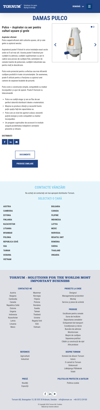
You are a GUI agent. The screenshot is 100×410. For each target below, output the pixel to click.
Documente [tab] (25, 154)
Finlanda (7, 219)
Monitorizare (73, 332)
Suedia (54, 246)
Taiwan (6, 250)
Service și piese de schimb (73, 302)
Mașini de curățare (73, 335)
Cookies (59, 404)
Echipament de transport (73, 323)
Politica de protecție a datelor (73, 379)
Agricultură (24, 356)
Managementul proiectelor (73, 296)
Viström (50, 407)
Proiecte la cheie (73, 288)
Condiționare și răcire (73, 326)
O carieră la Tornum (73, 362)
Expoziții (25, 386)
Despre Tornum (73, 352)
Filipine (54, 215)
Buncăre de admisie (73, 329)
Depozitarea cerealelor (73, 319)
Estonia (7, 215)
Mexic (54, 228)
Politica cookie (73, 383)
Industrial (25, 359)
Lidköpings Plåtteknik (73, 368)
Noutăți (25, 383)
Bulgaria (55, 206)
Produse (73, 309)
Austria (7, 206)
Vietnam (7, 259)
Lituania (7, 228)
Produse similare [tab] (25, 163)
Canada (55, 211)
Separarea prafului (72, 338)
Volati (73, 371)
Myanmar (7, 233)
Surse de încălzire (73, 316)
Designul (73, 293)
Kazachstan (9, 224)
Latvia (54, 224)
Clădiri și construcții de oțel (73, 341)
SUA (5, 246)
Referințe (25, 352)
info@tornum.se (65, 399)
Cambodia (8, 211)
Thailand (55, 250)
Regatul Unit (57, 237)
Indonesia (56, 219)
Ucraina (7, 255)
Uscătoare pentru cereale (73, 313)
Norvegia (55, 233)
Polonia (7, 237)
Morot (57, 407)
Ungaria (55, 255)
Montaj (73, 299)
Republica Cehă (10, 241)
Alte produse (73, 344)
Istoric (73, 359)
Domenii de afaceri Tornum (73, 356)
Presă (25, 379)
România (55, 241)
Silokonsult (72, 365)
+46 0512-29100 (80, 399)
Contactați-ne (25, 288)
